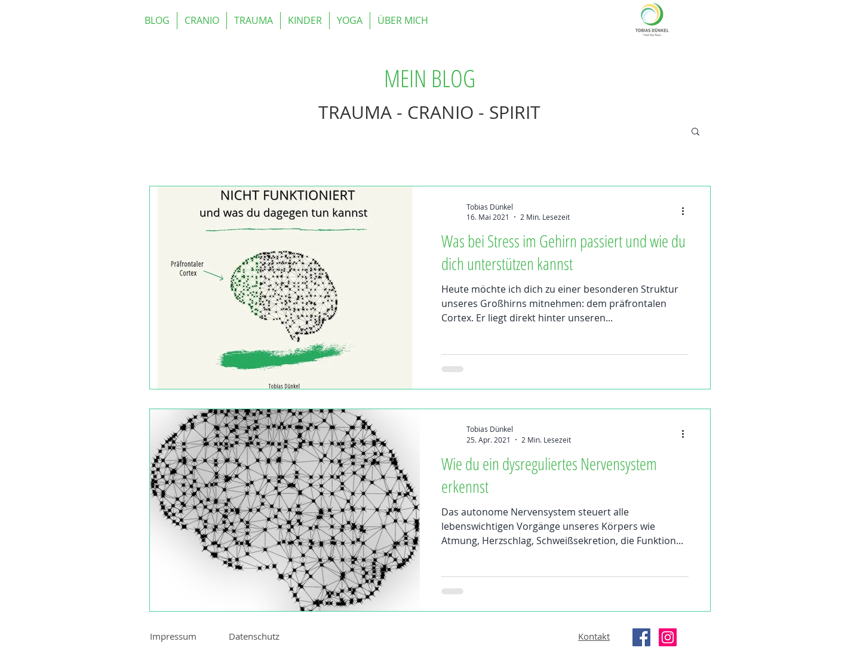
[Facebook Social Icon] (641, 637)
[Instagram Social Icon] (668, 637)
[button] (695, 132)
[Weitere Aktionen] (687, 211)
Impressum (173, 636)
